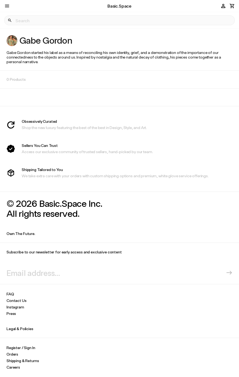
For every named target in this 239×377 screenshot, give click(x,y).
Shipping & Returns (23, 360)
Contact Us (17, 300)
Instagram (15, 307)
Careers (13, 367)
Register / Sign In (21, 347)
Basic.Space (119, 5)
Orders (12, 354)
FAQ (10, 294)
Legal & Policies (20, 328)
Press (11, 313)
